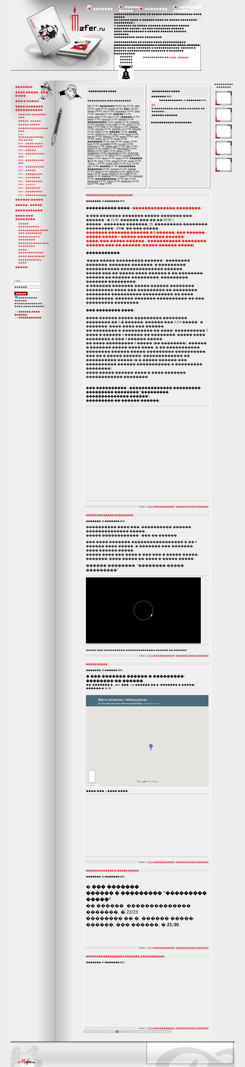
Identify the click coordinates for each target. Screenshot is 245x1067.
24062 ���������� (160, 506)
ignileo (90, 158)
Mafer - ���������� (32, 195)
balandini (113, 171)
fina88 (127, 174)
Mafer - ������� (29, 177)
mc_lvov (122, 144)
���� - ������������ (30, 251)
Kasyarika (127, 155)
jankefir (112, 109)
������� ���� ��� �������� (33, 244)
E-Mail (17, 281)
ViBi (89, 106)
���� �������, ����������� (29, 108)
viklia (137, 106)
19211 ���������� (160, 948)
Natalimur (106, 176)
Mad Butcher (123, 148)
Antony (120, 151)
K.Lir (129, 163)
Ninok (104, 158)
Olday (115, 124)
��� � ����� (27, 101)
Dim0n (122, 176)
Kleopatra (138, 176)
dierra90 (122, 119)
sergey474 (100, 134)
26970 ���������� (160, 656)
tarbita (90, 176)
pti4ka (129, 171)
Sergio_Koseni (109, 174)
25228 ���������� (160, 862)
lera (89, 183)
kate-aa (91, 136)
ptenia (98, 171)
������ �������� (99, 1031)
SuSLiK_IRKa (112, 163)
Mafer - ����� (27, 150)
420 (153, 105)
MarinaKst (100, 114)
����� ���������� (28, 225)
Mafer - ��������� (31, 166)
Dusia (118, 158)
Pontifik (105, 148)
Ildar (128, 146)
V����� (126, 117)
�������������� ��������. (109, 195)
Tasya (110, 181)
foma (89, 144)
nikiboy (126, 141)
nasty (105, 151)
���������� (105, 179)
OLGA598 (105, 144)
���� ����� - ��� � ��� (31, 94)
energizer (115, 169)
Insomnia (106, 119)
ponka (123, 136)
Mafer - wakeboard (27, 184)
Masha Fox (126, 181)
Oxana (90, 148)
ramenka (99, 129)
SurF (136, 136)
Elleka (98, 131)
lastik (97, 109)
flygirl (103, 127)
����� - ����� (29, 121)
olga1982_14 (118, 129)
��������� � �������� (29, 238)
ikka (115, 134)
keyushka (99, 124)
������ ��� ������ (192, 506)
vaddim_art (100, 139)
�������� (156, 9)
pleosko (91, 111)
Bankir (90, 174)
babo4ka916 (113, 153)
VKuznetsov (120, 111)
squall (131, 161)
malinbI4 (132, 169)
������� (103, 9)
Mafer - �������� (30, 174)
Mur (126, 179)
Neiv (113, 141)
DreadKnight (93, 153)
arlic (89, 166)
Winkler (118, 122)
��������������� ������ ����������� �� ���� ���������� (29, 302)
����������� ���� (29, 261)
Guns (97, 155)
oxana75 (116, 161)
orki (104, 111)
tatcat (128, 134)
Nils (110, 117)
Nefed (111, 155)
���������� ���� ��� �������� (33, 231)
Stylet (137, 111)
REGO (130, 124)
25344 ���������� (160, 1028)
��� (173, 57)
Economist (92, 146)
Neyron (117, 127)
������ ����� (29, 199)
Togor (100, 161)
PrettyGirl (134, 122)
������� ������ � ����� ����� (112, 870)
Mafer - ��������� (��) (31, 155)
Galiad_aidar (112, 146)
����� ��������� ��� (33, 129)
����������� (28, 210)
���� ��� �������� (25, 217)
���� (132, 131)
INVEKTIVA (132, 153)
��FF (127, 109)
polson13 (107, 136)
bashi (101, 183)
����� (183, 57)
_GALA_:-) (92, 163)
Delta (89, 127)
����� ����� (29, 124)
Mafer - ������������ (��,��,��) (30, 137)
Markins (91, 151)
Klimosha (136, 129)
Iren (124, 106)
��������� (96, 122)
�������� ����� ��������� (109, 515)
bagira (90, 119)
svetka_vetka (93, 117)
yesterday (133, 127)
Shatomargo (93, 181)
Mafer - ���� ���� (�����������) (30, 145)
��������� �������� (152, 1031)
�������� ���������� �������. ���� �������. (125, 956)
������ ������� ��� (32, 115)
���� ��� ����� (31, 256)
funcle (117, 139)
